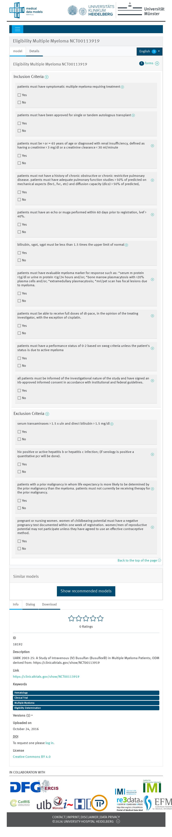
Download (49, 604)
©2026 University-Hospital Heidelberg (83, 821)
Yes (24, 95)
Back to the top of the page (139, 560)
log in (49, 743)
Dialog (30, 604)
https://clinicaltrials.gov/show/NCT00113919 (46, 677)
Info (16, 604)
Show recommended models (86, 591)
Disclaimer (89, 817)
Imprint (73, 817)
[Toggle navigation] (17, 29)
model (17, 51)
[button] (150, 52)
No (23, 102)
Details (34, 51)
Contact (58, 817)
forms (149, 63)
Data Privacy (110, 817)
